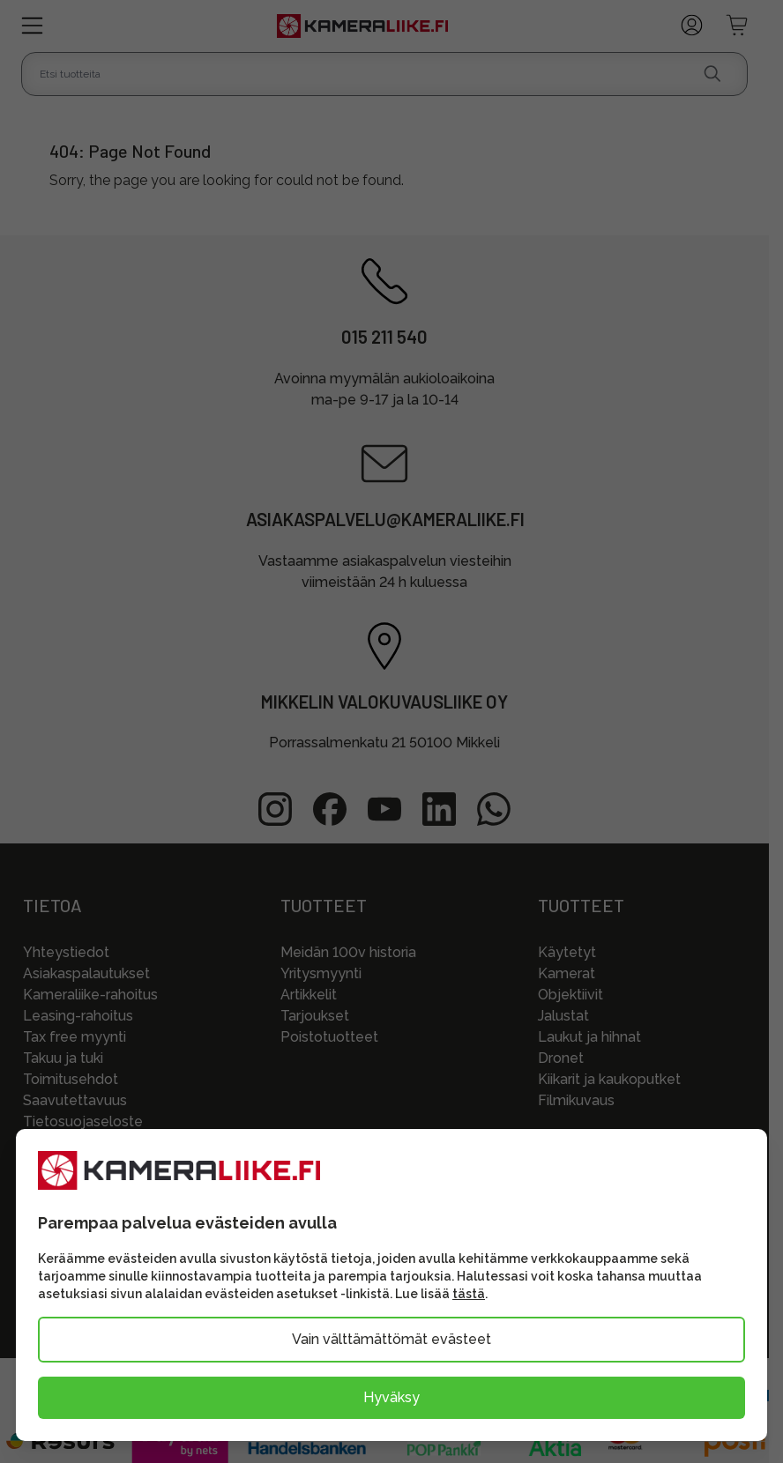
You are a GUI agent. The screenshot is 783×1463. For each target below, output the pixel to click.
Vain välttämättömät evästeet (391, 1339)
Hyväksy (391, 1397)
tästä (468, 1294)
